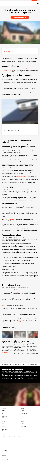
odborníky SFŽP (12, 295)
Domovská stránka (5, 364)
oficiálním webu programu (23, 321)
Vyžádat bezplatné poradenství (20, 17)
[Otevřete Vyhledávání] (36, 3)
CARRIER (11, 462)
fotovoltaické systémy (21, 176)
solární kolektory (17, 172)
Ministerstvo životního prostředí (24, 68)
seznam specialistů (17, 292)
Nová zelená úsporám (9, 68)
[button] (37, 364)
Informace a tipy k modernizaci (20, 364)
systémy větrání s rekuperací (8, 219)
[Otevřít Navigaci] (38, 3)
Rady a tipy (12, 364)
